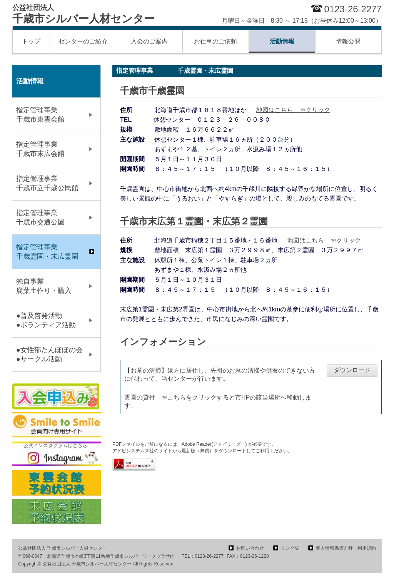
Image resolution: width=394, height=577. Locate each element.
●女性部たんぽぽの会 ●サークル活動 (53, 354)
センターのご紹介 (83, 41)
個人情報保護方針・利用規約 (346, 548)
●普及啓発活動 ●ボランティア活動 (56, 320)
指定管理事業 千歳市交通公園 (50, 217)
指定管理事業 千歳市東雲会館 (50, 114)
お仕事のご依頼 (215, 41)
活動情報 (282, 41)
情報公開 (348, 41)
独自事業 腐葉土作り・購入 (50, 286)
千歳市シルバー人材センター (83, 14)
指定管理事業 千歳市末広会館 (50, 148)
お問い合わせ (250, 548)
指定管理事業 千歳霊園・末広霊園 (50, 251)
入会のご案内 (149, 41)
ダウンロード (352, 370)
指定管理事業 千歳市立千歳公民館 (50, 183)
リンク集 (290, 548)
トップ (31, 41)
